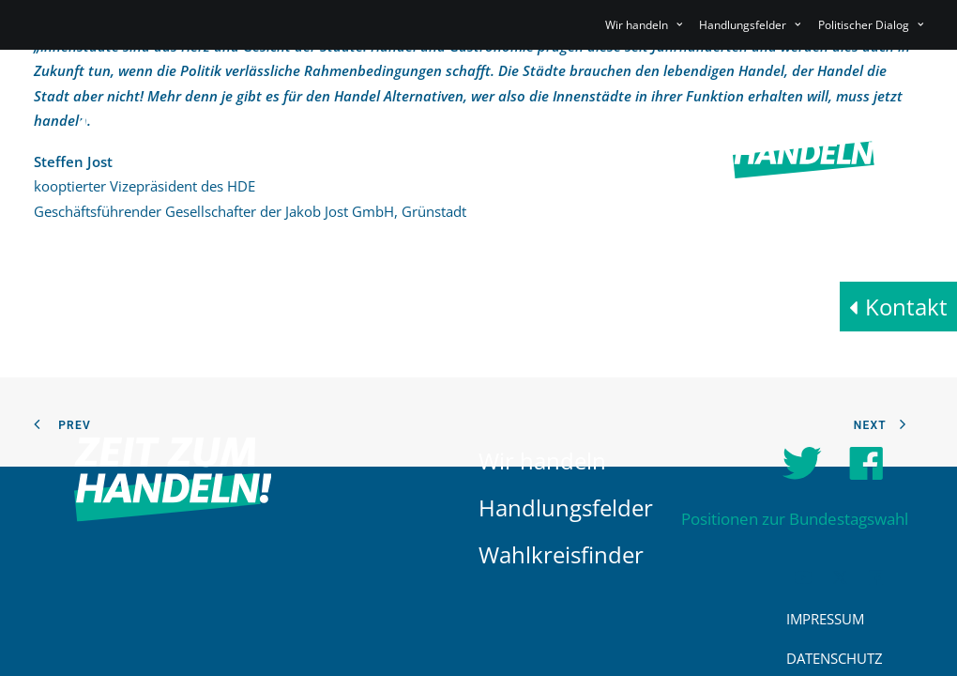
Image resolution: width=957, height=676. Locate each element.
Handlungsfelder (565, 507)
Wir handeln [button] (643, 25)
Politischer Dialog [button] (870, 25)
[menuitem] (647, 25)
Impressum (825, 618)
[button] (803, 579)
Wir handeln (542, 460)
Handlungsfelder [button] (749, 25)
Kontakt (906, 306)
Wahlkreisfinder (561, 554)
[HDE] (172, 147)
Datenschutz (834, 658)
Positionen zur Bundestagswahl (794, 519)
